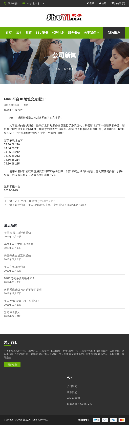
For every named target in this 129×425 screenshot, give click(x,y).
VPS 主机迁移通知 (35, 201)
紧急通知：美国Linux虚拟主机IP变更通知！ (50, 205)
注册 (102, 3)
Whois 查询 (73, 398)
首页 (9, 32)
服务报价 (74, 32)
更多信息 (12, 364)
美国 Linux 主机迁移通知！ (20, 244)
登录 (90, 3)
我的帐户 (114, 32)
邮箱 (29, 32)
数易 (26, 105)
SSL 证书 (41, 32)
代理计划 (58, 32)
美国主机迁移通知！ (16, 267)
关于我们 (91, 32)
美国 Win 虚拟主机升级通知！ (22, 301)
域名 (19, 32)
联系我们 (72, 392)
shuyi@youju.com (34, 3)
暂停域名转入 (12, 312)
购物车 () (118, 3)
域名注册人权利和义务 (79, 404)
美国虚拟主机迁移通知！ (19, 232)
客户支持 (10, 3)
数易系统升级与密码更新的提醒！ (24, 289)
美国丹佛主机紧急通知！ (19, 255)
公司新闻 (68, 68)
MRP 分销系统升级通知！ (19, 278)
